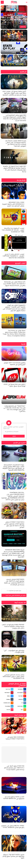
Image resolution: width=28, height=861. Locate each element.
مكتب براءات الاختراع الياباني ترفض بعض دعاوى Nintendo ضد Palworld (13, 676)
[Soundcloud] (7, 702)
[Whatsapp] (20, 706)
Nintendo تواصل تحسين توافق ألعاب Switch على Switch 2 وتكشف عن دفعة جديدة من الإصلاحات (14, 582)
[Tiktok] (7, 709)
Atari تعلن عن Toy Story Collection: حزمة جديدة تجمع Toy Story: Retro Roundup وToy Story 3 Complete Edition (14, 333)
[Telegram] (7, 706)
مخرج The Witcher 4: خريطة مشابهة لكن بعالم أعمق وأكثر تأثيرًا (13, 856)
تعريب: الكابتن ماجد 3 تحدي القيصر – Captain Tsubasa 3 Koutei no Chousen (13, 256)
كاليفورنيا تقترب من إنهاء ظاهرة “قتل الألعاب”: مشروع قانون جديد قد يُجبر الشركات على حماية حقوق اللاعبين (14, 308)
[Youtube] (20, 696)
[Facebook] (20, 689)
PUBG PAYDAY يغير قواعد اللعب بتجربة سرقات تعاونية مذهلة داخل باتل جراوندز (13, 626)
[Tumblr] (7, 699)
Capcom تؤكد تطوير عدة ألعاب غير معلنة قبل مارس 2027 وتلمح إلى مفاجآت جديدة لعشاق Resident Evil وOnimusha (15, 62)
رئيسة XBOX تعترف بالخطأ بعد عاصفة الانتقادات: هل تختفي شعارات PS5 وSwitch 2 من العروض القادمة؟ (15, 143)
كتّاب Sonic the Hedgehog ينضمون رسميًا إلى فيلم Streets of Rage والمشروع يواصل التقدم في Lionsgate (14, 37)
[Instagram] (20, 692)
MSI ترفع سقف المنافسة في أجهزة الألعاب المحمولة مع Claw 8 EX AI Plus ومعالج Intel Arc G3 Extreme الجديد (14, 118)
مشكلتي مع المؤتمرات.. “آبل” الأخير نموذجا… (14, 651)
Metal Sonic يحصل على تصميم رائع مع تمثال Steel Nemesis (12, 826)
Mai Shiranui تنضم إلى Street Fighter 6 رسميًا (15, 738)
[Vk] (20, 702)
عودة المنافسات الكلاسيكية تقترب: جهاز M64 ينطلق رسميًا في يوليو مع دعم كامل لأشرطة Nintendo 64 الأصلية (13, 467)
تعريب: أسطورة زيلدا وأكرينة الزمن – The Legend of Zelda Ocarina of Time (13, 230)
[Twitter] (7, 689)
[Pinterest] (7, 692)
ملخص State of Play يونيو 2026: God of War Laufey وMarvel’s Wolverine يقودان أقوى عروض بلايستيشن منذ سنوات (15, 50)
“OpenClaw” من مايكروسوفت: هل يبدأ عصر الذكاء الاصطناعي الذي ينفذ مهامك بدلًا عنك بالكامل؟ (14, 408)
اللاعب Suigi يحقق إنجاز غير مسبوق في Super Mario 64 (13, 797)
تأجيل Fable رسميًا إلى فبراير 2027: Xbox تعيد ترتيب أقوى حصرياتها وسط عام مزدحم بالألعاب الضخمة (14, 93)
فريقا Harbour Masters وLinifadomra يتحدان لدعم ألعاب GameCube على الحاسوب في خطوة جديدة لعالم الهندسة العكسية (13, 553)
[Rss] (20, 709)
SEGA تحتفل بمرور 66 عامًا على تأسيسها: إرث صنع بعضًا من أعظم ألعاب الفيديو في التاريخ (14, 18)
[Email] (7, 696)
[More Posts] (14, 590)
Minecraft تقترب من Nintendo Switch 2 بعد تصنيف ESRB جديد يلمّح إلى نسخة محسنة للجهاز (14, 283)
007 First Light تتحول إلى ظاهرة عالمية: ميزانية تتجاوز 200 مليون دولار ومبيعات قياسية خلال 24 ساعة (14, 169)
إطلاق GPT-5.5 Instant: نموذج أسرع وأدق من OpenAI (14, 363)
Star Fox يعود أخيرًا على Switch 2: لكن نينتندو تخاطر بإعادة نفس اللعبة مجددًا (14, 768)
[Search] (2, 2)
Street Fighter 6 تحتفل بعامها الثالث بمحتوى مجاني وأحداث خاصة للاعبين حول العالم (14, 525)
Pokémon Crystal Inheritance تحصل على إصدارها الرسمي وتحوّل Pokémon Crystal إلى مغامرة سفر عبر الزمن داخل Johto (12, 496)
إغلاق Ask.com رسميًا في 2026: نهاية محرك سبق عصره (14, 385)
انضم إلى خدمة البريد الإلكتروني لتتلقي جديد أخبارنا (13, 427)
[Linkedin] (20, 699)
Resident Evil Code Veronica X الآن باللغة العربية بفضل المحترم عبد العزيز (13, 204)
